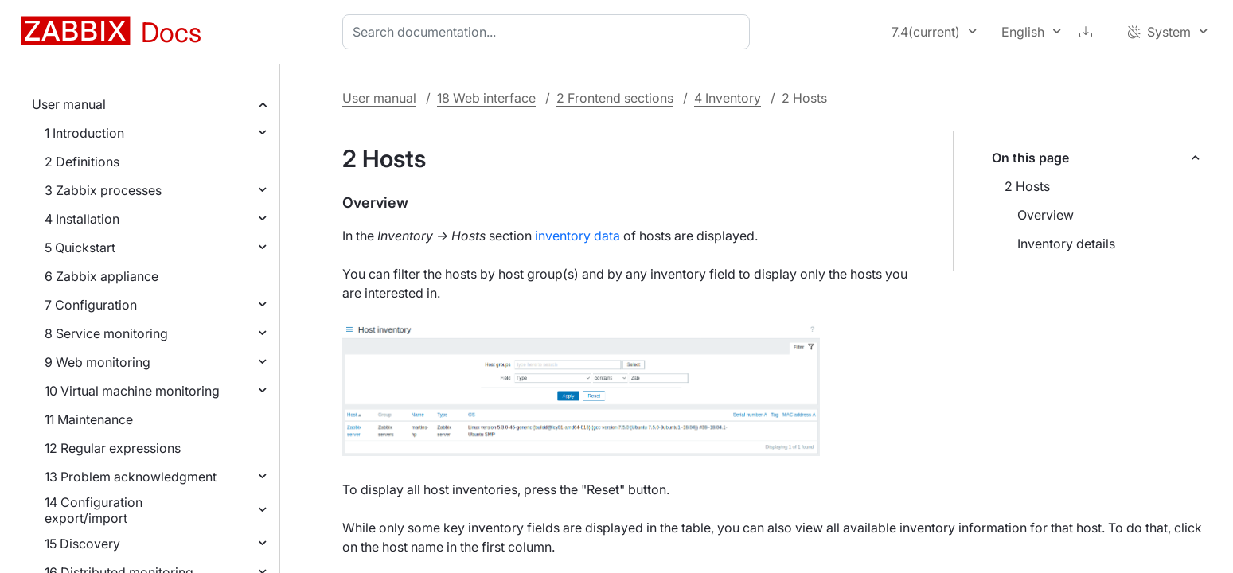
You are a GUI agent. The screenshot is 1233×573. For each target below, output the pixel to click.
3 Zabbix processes (103, 190)
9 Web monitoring (97, 362)
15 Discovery (82, 544)
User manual (69, 104)
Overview (1045, 215)
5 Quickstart (80, 247)
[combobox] (549, 32)
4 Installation (82, 219)
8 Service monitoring (106, 333)
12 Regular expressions (113, 448)
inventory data (577, 236)
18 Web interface (486, 98)
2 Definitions (82, 162)
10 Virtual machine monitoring (132, 391)
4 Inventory (727, 98)
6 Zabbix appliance (101, 276)
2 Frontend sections (614, 98)
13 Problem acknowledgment (131, 477)
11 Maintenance (89, 419)
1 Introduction (84, 133)
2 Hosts (1027, 186)
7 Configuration (91, 305)
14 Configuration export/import (93, 510)
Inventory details (1066, 243)
